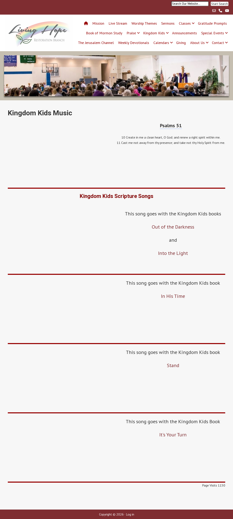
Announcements (184, 33)
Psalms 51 (171, 125)
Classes (185, 23)
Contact (218, 42)
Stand (173, 365)
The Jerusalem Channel (96, 42)
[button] (219, 4)
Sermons (168, 23)
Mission (98, 23)
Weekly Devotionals (133, 42)
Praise (131, 33)
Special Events (212, 33)
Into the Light (173, 253)
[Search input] (190, 3)
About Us (197, 42)
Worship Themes (144, 23)
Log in (130, 514)
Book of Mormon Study (104, 33)
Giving (181, 42)
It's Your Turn (173, 434)
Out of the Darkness (173, 227)
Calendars (161, 42)
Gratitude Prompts (212, 23)
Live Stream (118, 23)
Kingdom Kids (154, 33)
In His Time (173, 296)
